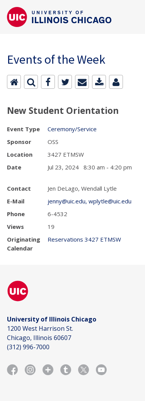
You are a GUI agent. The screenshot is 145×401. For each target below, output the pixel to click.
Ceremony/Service (72, 129)
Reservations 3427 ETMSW (84, 239)
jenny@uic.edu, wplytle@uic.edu (89, 201)
